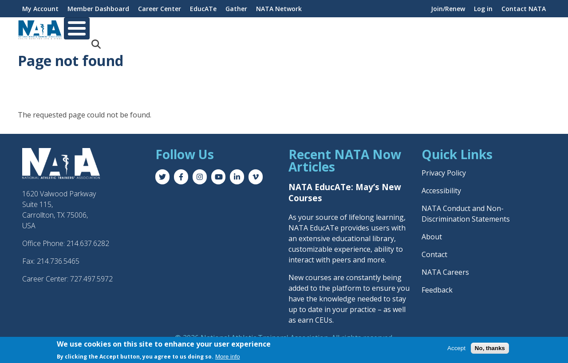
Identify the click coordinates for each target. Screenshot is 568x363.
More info (227, 356)
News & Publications (497, 28)
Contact (434, 247)
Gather (236, 8)
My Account (40, 8)
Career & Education (196, 28)
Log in (483, 8)
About (82, 28)
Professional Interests (278, 28)
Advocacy (433, 28)
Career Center (159, 8)
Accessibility (441, 183)
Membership (129, 28)
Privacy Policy (444, 166)
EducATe (203, 8)
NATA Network (279, 8)
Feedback (437, 283)
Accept (456, 348)
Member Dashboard (98, 8)
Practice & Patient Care (366, 28)
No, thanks (490, 348)
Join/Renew (448, 8)
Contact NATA (523, 8)
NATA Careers (445, 265)
